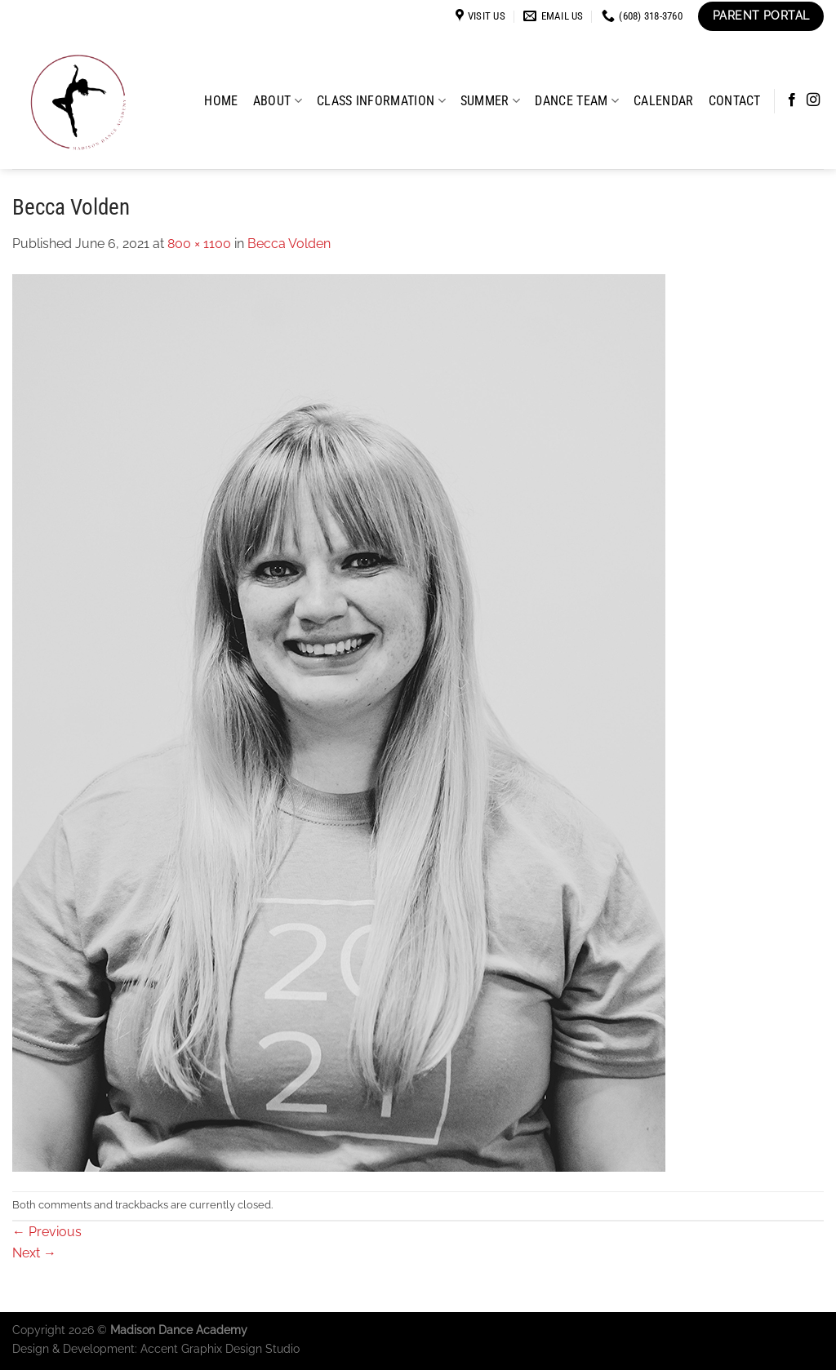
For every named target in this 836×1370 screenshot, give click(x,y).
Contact (735, 101)
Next (34, 1253)
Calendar (664, 101)
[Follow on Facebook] (791, 100)
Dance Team (577, 101)
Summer (490, 101)
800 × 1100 (199, 243)
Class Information (381, 101)
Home (221, 101)
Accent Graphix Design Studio (220, 1348)
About (277, 101)
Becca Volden (289, 243)
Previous (47, 1231)
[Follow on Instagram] (813, 100)
